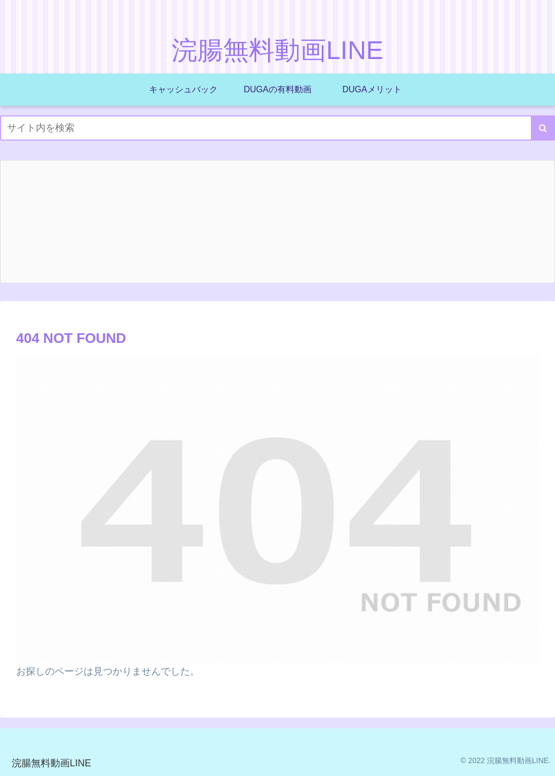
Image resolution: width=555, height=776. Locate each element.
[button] (543, 128)
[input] (277, 128)
